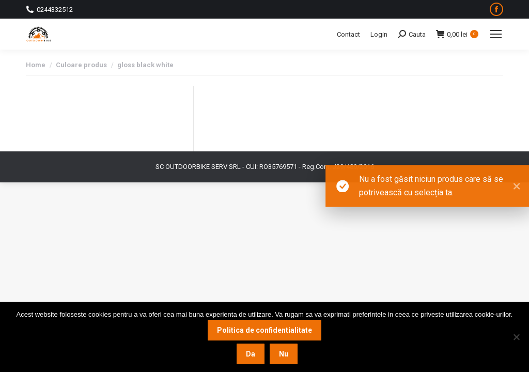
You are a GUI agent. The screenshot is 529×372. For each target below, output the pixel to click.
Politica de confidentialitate (264, 330)
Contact (348, 34)
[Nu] (516, 337)
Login (378, 34)
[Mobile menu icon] (496, 34)
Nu (283, 354)
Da (250, 354)
